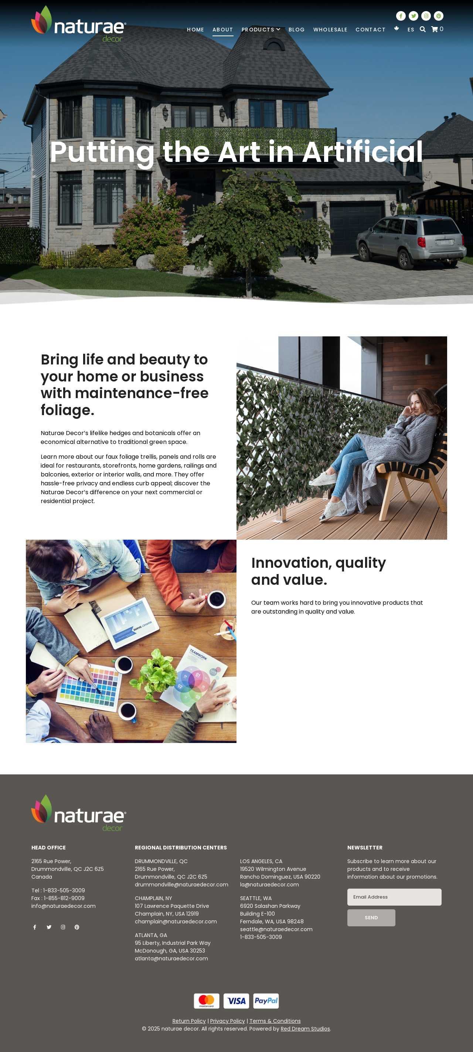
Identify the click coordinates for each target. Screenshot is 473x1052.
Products (261, 30)
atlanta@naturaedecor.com (171, 958)
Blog (297, 29)
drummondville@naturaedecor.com (181, 884)
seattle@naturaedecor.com (276, 929)
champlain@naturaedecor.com (176, 921)
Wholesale (330, 29)
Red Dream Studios (305, 1028)
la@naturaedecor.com (269, 884)
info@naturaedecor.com (63, 906)
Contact (370, 29)
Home (195, 29)
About (223, 29)
